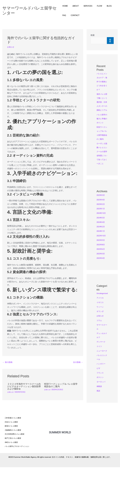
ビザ (99, 400)
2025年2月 (101, 228)
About (75, 6)
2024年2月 (101, 250)
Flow (97, 6)
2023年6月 (101, 273)
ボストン (101, 409)
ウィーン (101, 335)
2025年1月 (101, 232)
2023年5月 (101, 277)
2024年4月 (101, 246)
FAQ (64, 15)
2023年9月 (101, 264)
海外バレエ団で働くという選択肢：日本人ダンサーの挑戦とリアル (102, 110)
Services (86, 6)
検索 (93, 35)
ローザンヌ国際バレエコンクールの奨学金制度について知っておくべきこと (102, 175)
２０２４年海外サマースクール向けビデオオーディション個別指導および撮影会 (23, 386)
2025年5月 (101, 219)
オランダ (101, 339)
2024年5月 (101, 241)
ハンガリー (102, 395)
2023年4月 (101, 282)
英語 (99, 422)
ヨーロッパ (102, 413)
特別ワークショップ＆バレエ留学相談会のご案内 (60, 385)
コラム (100, 348)
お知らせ (11, 47)
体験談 (100, 418)
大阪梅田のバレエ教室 (13, 458)
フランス (101, 405)
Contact (74, 15)
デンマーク (102, 370)
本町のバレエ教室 (12, 470)
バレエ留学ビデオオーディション (18, 474)
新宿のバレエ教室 (12, 454)
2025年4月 (101, 223)
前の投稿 (8, 362)
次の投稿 (77, 362)
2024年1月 (101, 255)
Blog (106, 6)
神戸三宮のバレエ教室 (13, 466)
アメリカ (101, 326)
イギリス (101, 330)
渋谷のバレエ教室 (12, 450)
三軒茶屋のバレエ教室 (13, 446)
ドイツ (100, 374)
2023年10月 (102, 259)
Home (65, 6)
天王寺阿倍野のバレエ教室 (15, 462)
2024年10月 (102, 237)
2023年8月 (101, 268)
